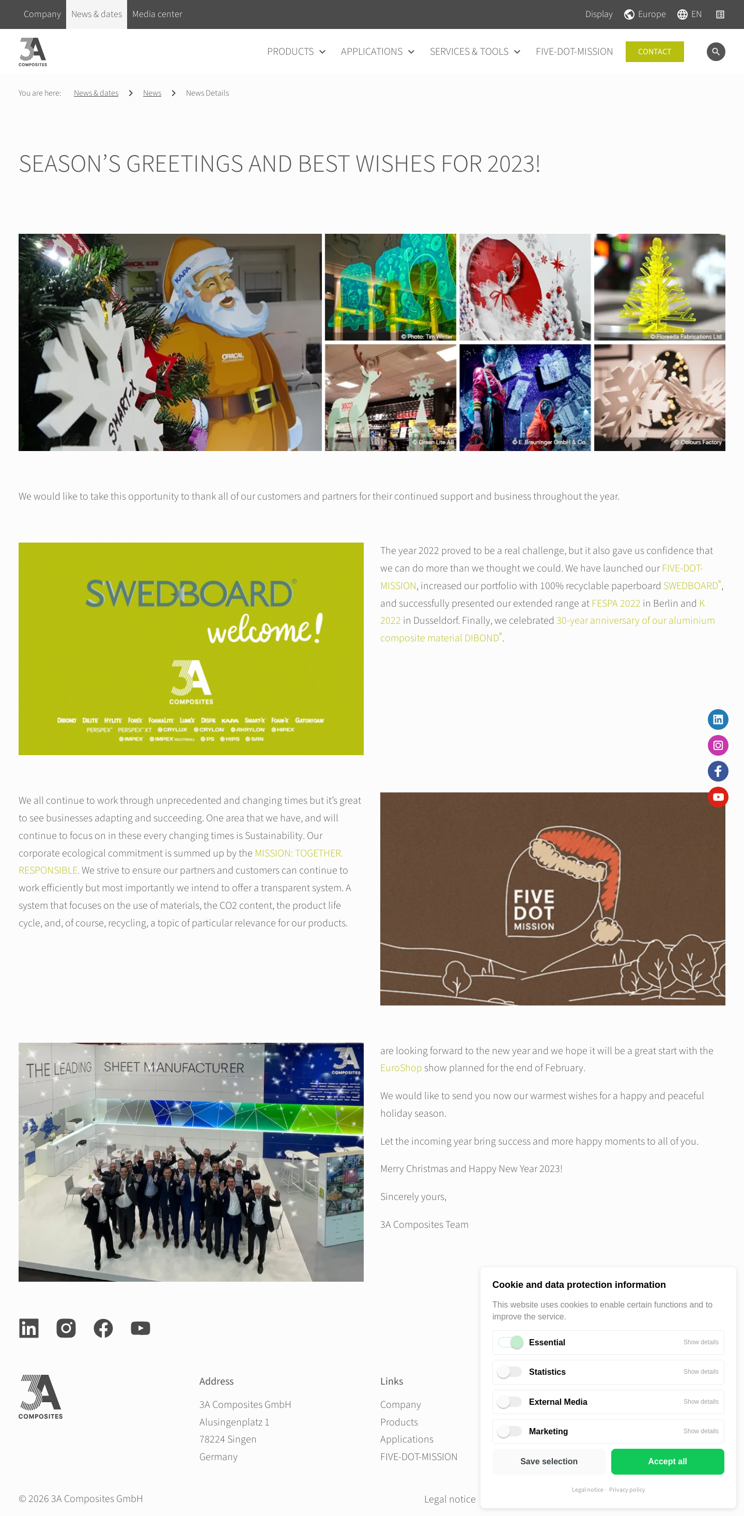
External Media (558, 1402)
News (152, 93)
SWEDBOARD (692, 586)
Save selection (549, 1461)
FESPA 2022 (616, 603)
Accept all (667, 1461)
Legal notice (587, 1489)
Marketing (548, 1431)
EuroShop (401, 1068)
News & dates (96, 93)
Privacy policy (627, 1489)
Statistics (547, 1372)
